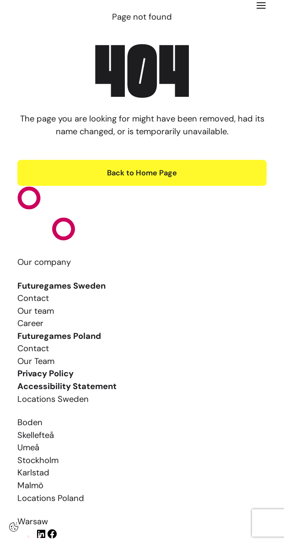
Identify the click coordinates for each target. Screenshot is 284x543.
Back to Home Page (142, 173)
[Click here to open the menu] (261, 5)
